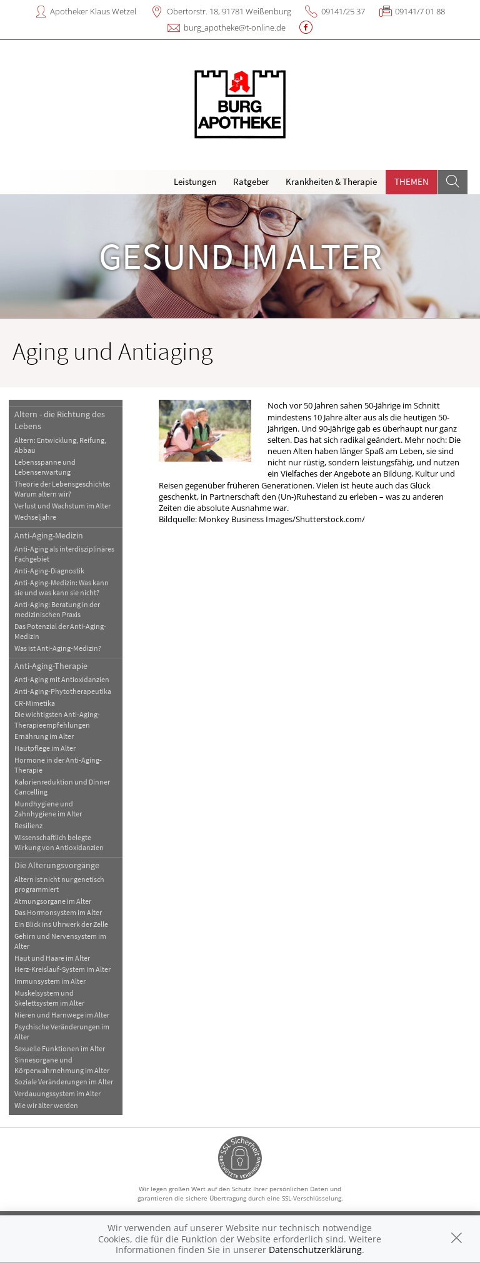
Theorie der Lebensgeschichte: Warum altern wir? (62, 488)
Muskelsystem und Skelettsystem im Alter (49, 998)
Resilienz (28, 825)
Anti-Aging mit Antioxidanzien (61, 679)
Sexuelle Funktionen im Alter (59, 1048)
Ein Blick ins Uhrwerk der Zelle (61, 924)
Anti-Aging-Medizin (48, 535)
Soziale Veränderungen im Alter (63, 1081)
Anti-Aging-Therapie (51, 665)
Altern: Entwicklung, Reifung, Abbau (60, 445)
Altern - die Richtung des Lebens (59, 420)
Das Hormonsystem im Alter (58, 912)
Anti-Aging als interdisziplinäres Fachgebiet (64, 553)
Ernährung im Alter (44, 736)
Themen (411, 181)
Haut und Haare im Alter (52, 958)
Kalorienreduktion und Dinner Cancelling (62, 786)
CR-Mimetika (34, 703)
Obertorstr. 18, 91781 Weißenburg (229, 11)
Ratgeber (251, 181)
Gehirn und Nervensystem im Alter (60, 941)
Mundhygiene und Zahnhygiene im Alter (48, 808)
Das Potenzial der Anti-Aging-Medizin (60, 631)
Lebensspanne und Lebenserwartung (45, 467)
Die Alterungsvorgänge (56, 865)
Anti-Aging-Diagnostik (49, 570)
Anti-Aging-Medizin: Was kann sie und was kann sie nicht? (61, 587)
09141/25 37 (343, 11)
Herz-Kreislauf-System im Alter (62, 969)
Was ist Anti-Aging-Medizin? (57, 648)
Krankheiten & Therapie (331, 181)
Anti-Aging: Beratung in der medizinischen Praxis (57, 609)
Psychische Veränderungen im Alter (61, 1031)
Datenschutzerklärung (315, 1250)
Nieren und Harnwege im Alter (61, 1014)
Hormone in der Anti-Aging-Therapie (58, 765)
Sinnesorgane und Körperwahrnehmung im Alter (61, 1064)
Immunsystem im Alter (50, 981)
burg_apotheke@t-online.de (235, 27)
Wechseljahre (35, 517)
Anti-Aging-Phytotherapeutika (62, 691)
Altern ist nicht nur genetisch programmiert (59, 884)
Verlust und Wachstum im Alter (62, 505)
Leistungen (195, 181)
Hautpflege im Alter (45, 748)
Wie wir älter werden (46, 1105)
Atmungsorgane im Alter (52, 901)
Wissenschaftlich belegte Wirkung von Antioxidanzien (59, 842)
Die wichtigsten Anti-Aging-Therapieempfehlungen (57, 719)
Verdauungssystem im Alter (57, 1093)
